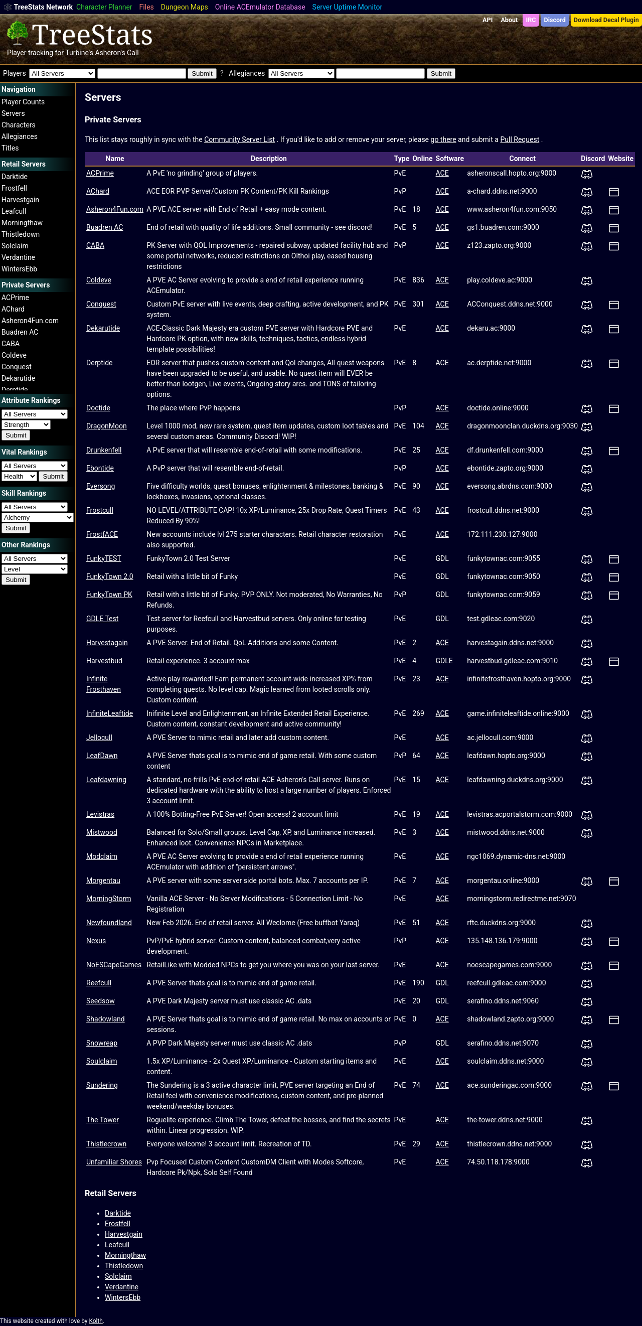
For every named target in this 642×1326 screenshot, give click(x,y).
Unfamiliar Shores (114, 1162)
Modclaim (101, 856)
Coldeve (14, 355)
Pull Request (519, 139)
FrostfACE (102, 534)
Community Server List (239, 139)
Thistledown (21, 234)
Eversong (100, 486)
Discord (555, 20)
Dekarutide (18, 378)
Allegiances (20, 136)
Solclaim (15, 246)
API (488, 20)
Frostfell (14, 188)
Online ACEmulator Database (260, 7)
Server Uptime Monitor (347, 7)
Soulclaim (101, 1061)
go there (443, 139)
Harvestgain (20, 200)
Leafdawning (106, 780)
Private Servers (113, 119)
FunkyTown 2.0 (109, 576)
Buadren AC (20, 332)
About (509, 20)
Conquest (17, 367)
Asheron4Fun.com (30, 321)
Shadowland (105, 1019)
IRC (531, 20)
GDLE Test (102, 619)
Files (146, 7)
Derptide (15, 390)
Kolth (95, 1320)
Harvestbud (104, 661)
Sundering (102, 1085)
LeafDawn (102, 756)
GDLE (444, 661)
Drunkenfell (103, 450)
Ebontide (100, 468)
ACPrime (15, 297)
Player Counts (23, 102)
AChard (13, 309)
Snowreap (101, 1043)
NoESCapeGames (113, 965)
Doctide (98, 408)
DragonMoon (106, 426)
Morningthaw (22, 223)
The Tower (102, 1120)
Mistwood (101, 832)
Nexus (96, 941)
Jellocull (99, 737)
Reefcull (98, 983)
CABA (11, 344)
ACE (442, 173)
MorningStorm (108, 899)
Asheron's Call (116, 53)
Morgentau (103, 880)
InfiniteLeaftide (109, 713)
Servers (13, 113)
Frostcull (99, 510)
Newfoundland (109, 923)
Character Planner (104, 7)
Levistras (100, 814)
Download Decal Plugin (606, 20)
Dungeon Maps (184, 7)
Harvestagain (107, 643)
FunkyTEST (103, 558)
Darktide (15, 177)
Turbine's (79, 53)
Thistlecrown (106, 1144)
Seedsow (100, 1001)
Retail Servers (110, 1193)
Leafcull (14, 211)
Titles (10, 148)
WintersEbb (19, 269)
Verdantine (18, 257)
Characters (19, 125)
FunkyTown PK (109, 595)
